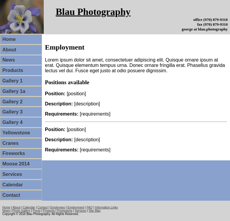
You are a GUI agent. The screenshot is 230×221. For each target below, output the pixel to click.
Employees (57, 207)
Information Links (106, 207)
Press (37, 210)
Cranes (10, 143)
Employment (75, 207)
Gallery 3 (12, 111)
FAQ (90, 207)
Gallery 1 (12, 80)
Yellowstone (16, 132)
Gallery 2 (12, 101)
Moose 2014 (16, 163)
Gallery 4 (12, 122)
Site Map (94, 210)
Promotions (64, 210)
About (9, 49)
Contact (11, 195)
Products (12, 70)
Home (9, 39)
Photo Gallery (21, 210)
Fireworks (13, 153)
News (8, 59)
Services (12, 174)
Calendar (12, 184)
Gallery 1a (13, 91)
